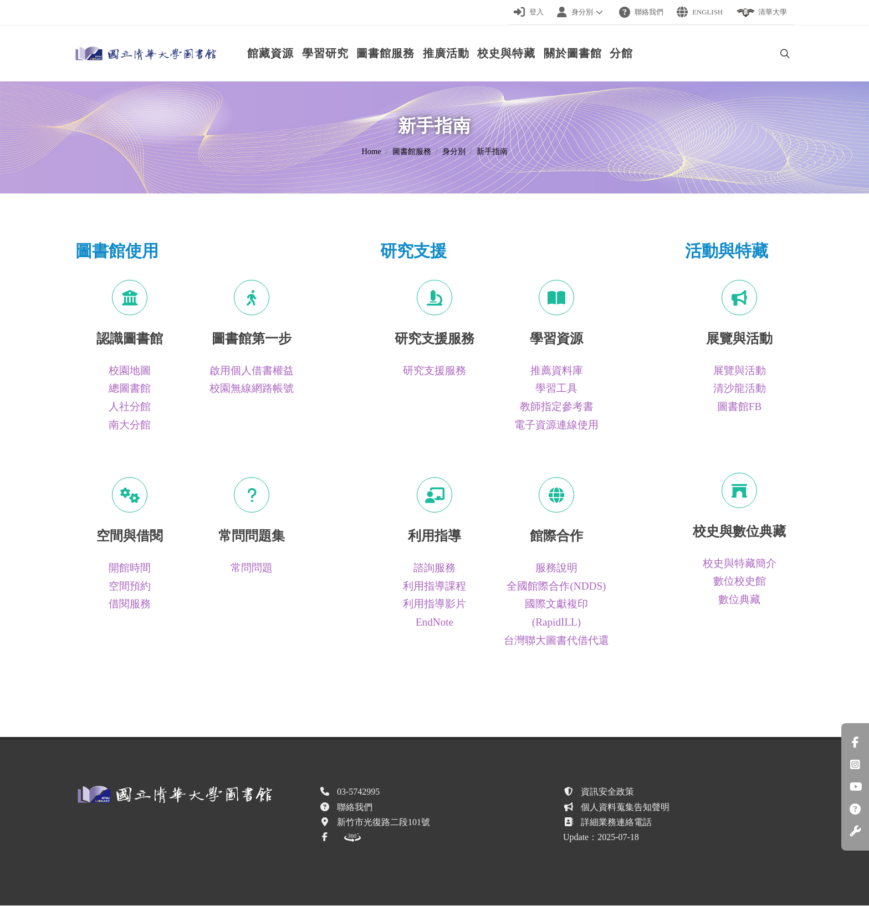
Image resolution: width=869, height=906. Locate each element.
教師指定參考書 (557, 407)
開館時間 (130, 568)
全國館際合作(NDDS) (556, 586)
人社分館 (130, 407)
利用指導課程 (434, 586)
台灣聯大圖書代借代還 (556, 641)
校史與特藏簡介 (739, 564)
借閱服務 (130, 604)
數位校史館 (739, 581)
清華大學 (761, 12)
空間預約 (130, 586)
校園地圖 (130, 371)
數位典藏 (739, 600)
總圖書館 (130, 389)
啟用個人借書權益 (251, 371)
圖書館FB (739, 407)
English (700, 12)
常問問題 (252, 568)
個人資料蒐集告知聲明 (625, 807)
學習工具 (556, 389)
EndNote (434, 622)
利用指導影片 (434, 604)
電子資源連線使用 (556, 425)
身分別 (581, 12)
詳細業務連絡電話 (616, 822)
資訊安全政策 (607, 792)
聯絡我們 (641, 12)
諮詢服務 (434, 568)
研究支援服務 (434, 371)
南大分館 (130, 425)
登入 (529, 12)
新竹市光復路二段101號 (383, 822)
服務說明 (556, 568)
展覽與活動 (739, 371)
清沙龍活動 (739, 389)
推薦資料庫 (556, 371)
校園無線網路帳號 (251, 389)
